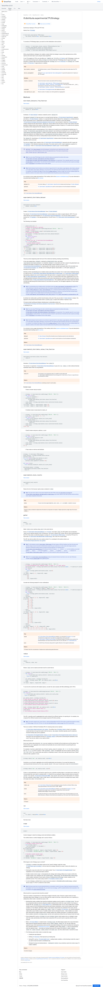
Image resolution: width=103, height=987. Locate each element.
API (30, 15)
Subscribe (96, 985)
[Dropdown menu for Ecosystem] (39, 1)
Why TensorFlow (55, 1)
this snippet (31, 163)
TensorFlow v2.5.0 (7, 5)
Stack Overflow (64, 976)
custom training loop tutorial (39, 889)
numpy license (27, 960)
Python (42, 15)
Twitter (20, 976)
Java (19, 8)
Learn (21, 1)
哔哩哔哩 (21, 978)
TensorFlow (25, 15)
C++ (15, 8)
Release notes (64, 974)
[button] (8, 13)
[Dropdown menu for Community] (49, 1)
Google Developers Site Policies (42, 958)
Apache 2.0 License (24, 958)
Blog (20, 971)
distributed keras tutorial (43, 926)
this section (40, 178)
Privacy (24, 985)
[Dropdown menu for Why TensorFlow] (60, 1)
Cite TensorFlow (64, 980)
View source (26, 103)
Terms (20, 985)
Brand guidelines (64, 978)
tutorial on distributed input (62, 176)
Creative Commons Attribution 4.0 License (56, 957)
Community (44, 1)
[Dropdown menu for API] (30, 1)
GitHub (98, 1)
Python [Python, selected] (9, 8)
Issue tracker (63, 971)
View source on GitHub (44, 23)
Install (16, 1)
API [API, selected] (28, 1)
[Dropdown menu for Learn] (24, 1)
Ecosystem (35, 1)
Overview (4, 8)
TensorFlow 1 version (29, 23)
